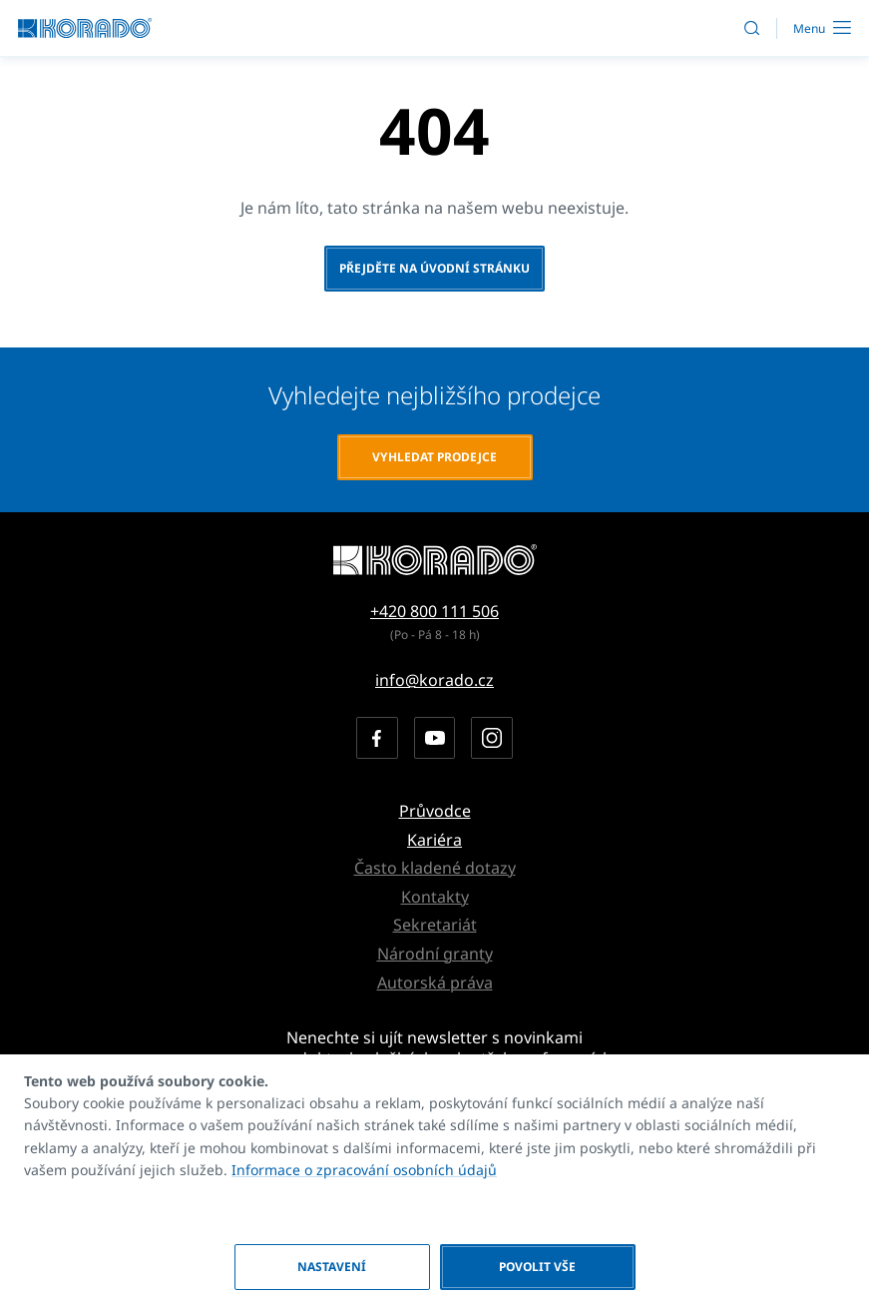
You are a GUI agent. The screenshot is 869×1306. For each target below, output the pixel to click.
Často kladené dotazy (435, 868)
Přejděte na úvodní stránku (434, 268)
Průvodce (435, 811)
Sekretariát (435, 925)
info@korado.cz (434, 680)
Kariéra (434, 840)
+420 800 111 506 (434, 611)
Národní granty (435, 954)
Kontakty (435, 897)
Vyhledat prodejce (434, 456)
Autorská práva (435, 982)
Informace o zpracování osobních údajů (364, 1169)
